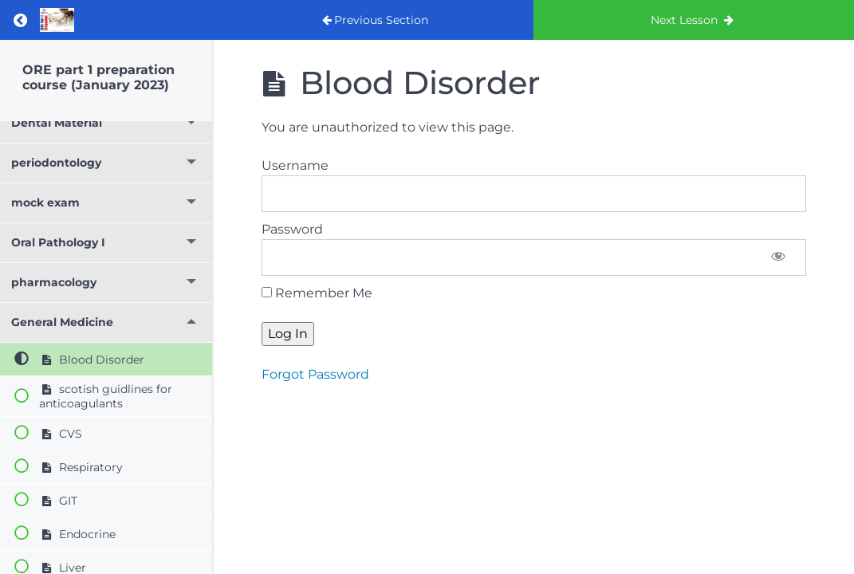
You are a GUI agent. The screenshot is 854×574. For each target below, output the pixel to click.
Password (292, 229)
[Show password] (778, 257)
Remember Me (317, 293)
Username (295, 165)
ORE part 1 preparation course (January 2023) (98, 77)
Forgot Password (315, 374)
